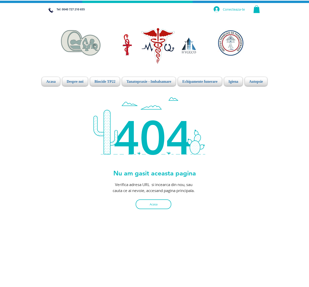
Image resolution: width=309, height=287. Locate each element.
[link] (256, 9)
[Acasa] (153, 204)
